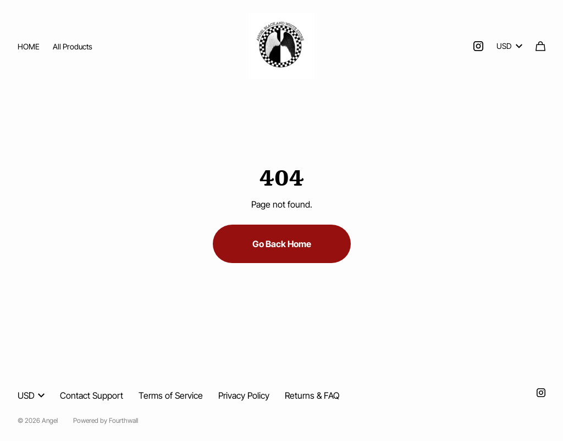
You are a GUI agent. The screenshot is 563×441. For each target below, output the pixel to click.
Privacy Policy (243, 395)
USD (509, 46)
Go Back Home (281, 243)
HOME (29, 46)
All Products (72, 46)
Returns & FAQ (312, 395)
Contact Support (91, 395)
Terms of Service (171, 395)
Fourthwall (123, 420)
